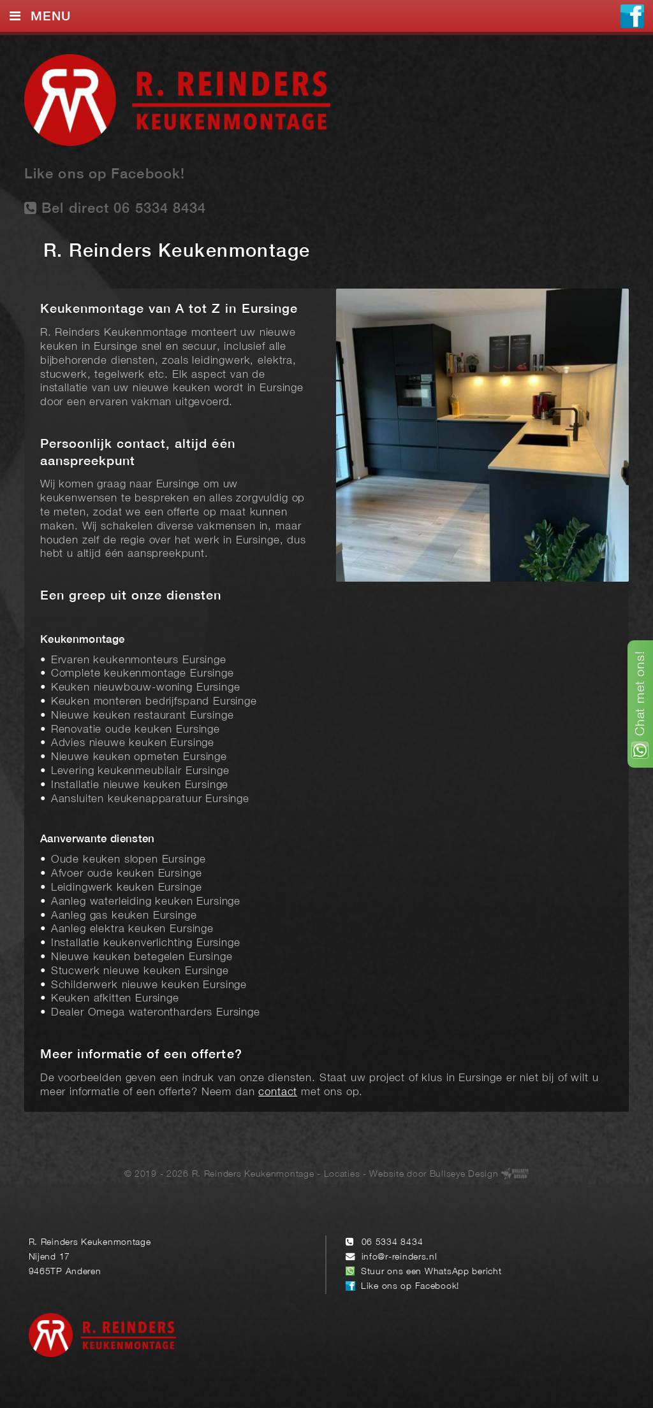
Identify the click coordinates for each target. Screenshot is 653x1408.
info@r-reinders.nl (399, 1257)
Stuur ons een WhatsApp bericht (431, 1272)
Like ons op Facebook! (104, 174)
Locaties (342, 1174)
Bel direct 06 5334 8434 (115, 208)
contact (277, 1092)
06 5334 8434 (392, 1243)
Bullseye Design (464, 1174)
